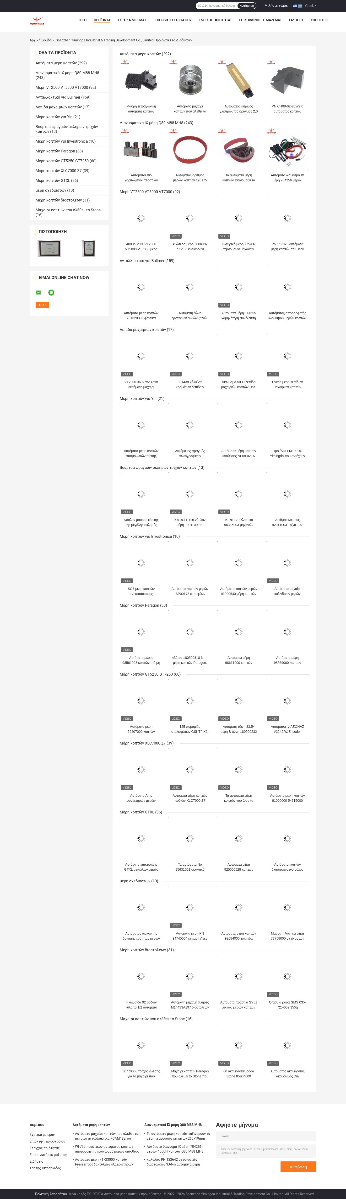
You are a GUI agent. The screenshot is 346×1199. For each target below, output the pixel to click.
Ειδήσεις (296, 20)
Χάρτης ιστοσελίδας (45, 1168)
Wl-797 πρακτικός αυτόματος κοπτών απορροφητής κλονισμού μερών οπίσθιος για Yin (107, 1150)
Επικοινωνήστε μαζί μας (260, 20)
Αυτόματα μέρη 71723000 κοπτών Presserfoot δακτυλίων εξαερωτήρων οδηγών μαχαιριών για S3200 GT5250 (104, 1163)
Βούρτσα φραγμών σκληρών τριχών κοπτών (158, 467)
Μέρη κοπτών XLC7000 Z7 (59, 170)
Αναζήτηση (247, 5)
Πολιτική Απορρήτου (51, 1194)
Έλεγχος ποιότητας (215, 20)
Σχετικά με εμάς (132, 20)
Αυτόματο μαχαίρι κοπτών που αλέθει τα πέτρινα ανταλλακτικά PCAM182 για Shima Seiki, (106, 1137)
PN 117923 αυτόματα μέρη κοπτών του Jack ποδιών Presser (287, 249)
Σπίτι (82, 20)
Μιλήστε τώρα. (276, 5)
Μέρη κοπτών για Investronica (62, 141)
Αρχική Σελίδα (41, 40)
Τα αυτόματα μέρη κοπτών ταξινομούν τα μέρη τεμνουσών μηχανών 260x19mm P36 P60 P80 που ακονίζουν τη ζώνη (178, 1137)
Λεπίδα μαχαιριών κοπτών (59, 107)
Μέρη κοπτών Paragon (55, 151)
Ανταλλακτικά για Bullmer (58, 97)
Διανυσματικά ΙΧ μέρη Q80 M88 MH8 (67, 73)
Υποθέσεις (319, 20)
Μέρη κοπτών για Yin (54, 117)
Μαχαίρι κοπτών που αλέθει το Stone (68, 210)
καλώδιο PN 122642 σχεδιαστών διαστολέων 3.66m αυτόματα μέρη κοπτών (173, 1163)
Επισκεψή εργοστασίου (173, 20)
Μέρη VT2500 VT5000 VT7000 (62, 87)
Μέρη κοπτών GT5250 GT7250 (62, 161)
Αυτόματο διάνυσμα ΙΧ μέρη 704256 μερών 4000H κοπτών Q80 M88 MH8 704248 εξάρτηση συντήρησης (175, 1150)
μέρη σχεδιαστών (51, 190)
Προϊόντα (102, 20)
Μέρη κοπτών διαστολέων (59, 200)
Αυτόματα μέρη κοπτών (56, 63)
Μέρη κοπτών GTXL (53, 180)
